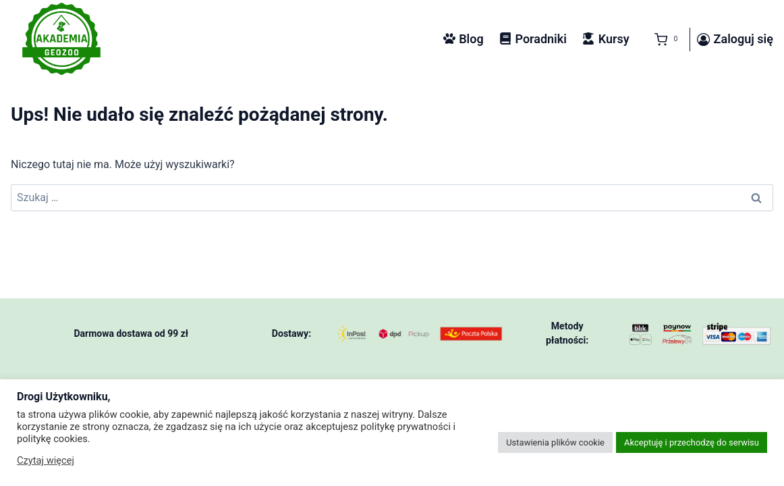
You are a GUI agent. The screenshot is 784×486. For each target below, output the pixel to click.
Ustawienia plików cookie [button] (555, 442)
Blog (463, 39)
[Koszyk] (663, 39)
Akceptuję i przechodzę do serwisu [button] (691, 442)
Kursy (605, 39)
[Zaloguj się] (735, 40)
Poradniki (533, 39)
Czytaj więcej (45, 460)
